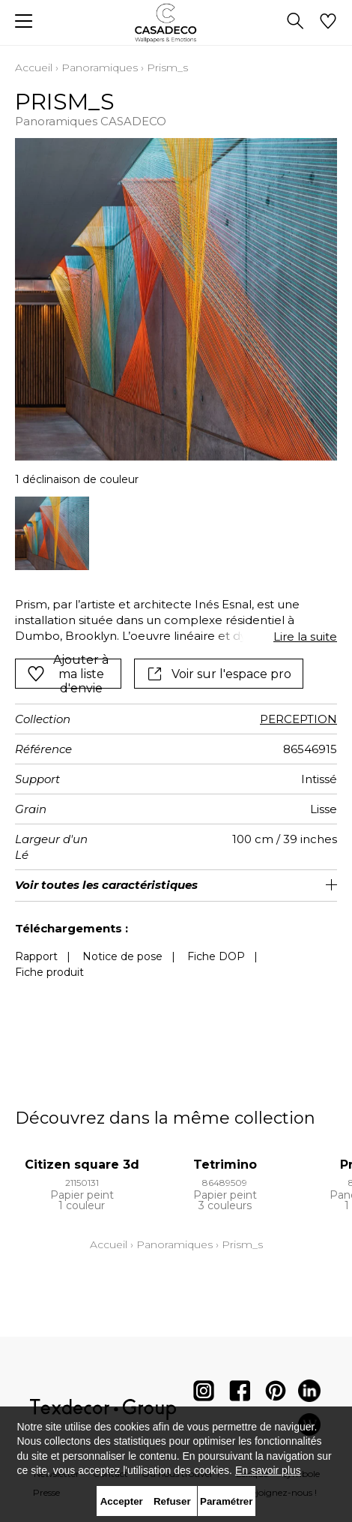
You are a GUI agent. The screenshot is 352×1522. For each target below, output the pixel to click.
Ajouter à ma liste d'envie (68, 674)
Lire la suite (305, 636)
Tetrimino (225, 1164)
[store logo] (176, 23)
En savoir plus (268, 1470)
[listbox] (176, 534)
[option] (52, 534)
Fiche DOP (216, 956)
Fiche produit (49, 972)
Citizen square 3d (82, 1164)
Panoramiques (99, 67)
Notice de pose (122, 956)
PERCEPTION (298, 719)
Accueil (33, 67)
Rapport (36, 956)
